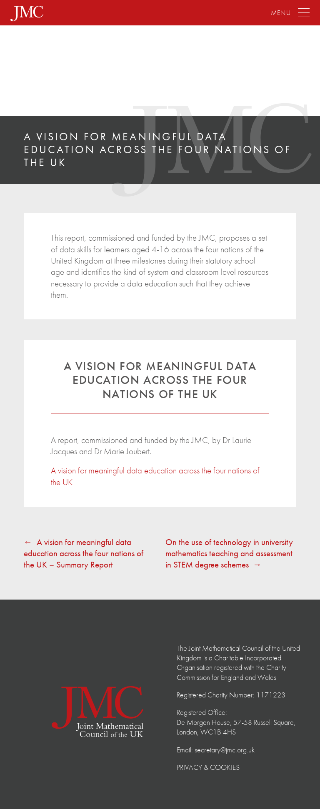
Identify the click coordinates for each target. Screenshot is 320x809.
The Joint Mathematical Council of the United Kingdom (56, 71)
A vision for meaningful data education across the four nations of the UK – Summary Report (83, 553)
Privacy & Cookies (208, 767)
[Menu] (290, 13)
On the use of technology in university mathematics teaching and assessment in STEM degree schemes (229, 553)
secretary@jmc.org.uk (225, 749)
